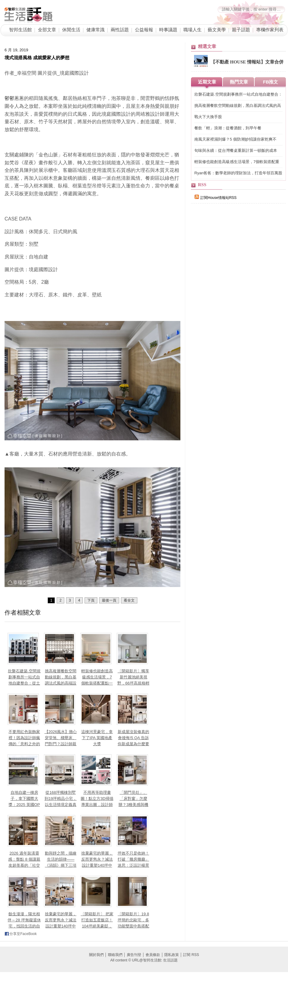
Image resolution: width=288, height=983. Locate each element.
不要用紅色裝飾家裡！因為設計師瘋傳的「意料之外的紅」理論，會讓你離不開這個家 (24, 743)
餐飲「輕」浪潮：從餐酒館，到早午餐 (227, 128)
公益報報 (144, 29)
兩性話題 (120, 29)
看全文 (129, 600)
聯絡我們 (115, 955)
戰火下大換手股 (208, 116)
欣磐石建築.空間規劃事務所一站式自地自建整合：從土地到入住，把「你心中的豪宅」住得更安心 (238, 94)
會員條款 (153, 955)
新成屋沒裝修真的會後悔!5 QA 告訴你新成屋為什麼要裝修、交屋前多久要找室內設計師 (133, 743)
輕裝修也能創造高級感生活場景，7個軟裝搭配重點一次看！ (236, 162)
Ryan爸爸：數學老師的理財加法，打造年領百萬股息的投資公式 (238, 173)
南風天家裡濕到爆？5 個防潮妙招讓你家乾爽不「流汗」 (235, 139)
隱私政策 (171, 955)
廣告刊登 (134, 955)
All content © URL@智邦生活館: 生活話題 (144, 960)
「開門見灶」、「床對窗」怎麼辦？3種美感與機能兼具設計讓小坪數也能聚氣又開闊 (133, 804)
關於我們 (96, 955)
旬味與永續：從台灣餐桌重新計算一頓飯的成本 (235, 150)
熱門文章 (239, 81)
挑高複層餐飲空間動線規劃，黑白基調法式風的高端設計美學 (237, 105)
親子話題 (241, 29)
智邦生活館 (20, 29)
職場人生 (192, 29)
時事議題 (168, 29)
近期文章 (207, 81)
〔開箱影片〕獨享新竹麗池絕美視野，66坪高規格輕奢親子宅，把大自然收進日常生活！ (133, 683)
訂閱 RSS (191, 955)
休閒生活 (71, 29)
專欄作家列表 (269, 29)
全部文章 (47, 29)
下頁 (91, 600)
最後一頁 (109, 600)
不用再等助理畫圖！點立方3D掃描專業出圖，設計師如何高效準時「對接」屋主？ (97, 804)
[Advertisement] (236, 313)
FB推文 (270, 81)
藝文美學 (217, 29)
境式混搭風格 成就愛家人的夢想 (37, 57)
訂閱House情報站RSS (215, 198)
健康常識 (95, 29)
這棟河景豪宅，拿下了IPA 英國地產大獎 (97, 737)
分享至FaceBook (23, 934)
